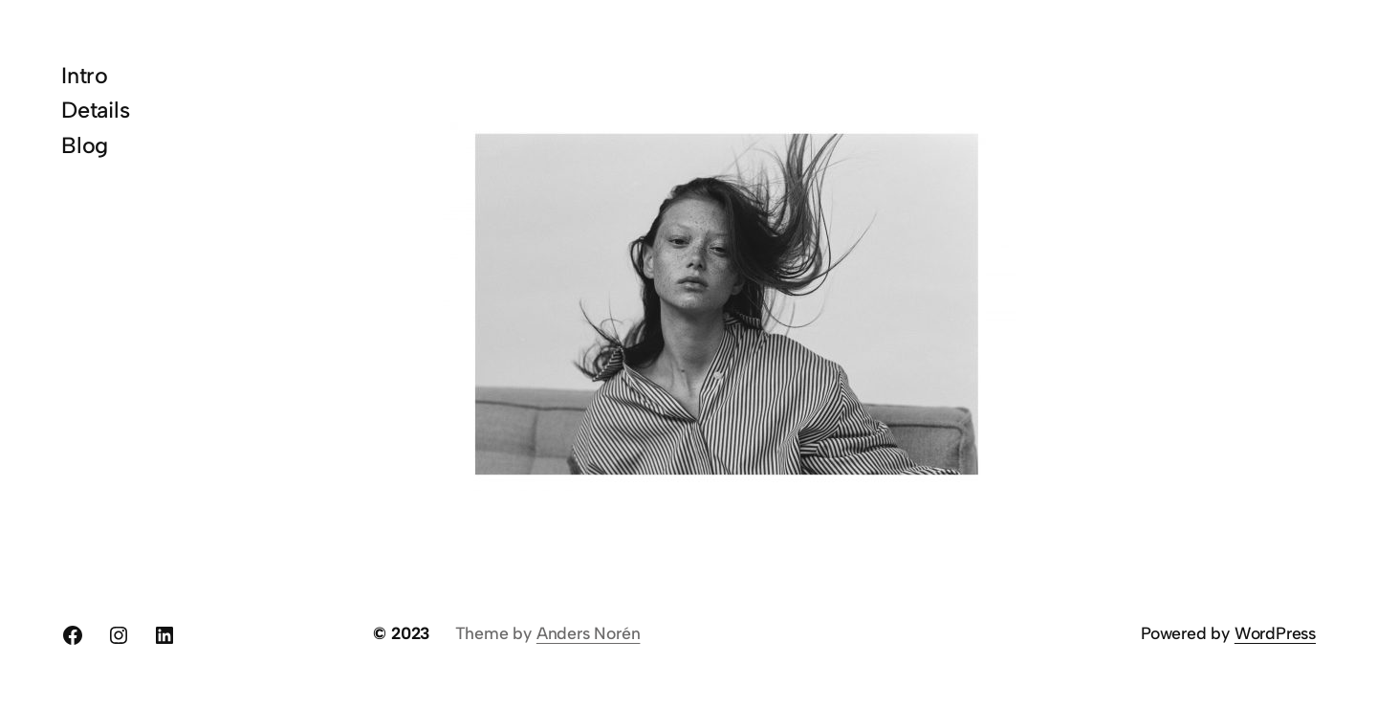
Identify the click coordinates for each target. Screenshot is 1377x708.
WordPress (1275, 633)
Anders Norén (588, 633)
